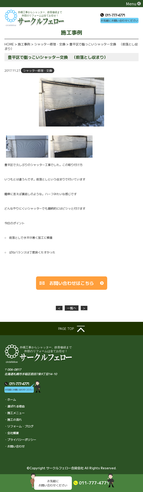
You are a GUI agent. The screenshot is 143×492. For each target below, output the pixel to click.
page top (71, 329)
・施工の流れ (13, 419)
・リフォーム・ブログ (18, 426)
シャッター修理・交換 (37, 70)
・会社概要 (11, 433)
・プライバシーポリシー (20, 439)
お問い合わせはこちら (71, 283)
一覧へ (71, 308)
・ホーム (10, 399)
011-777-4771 (112, 15)
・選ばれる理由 (14, 406)
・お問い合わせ (14, 446)
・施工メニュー (14, 413)
